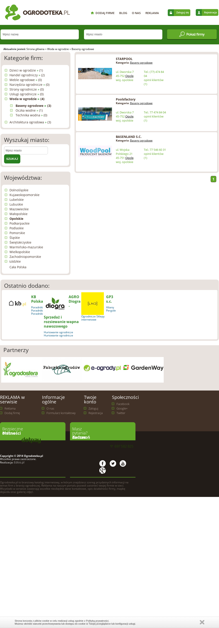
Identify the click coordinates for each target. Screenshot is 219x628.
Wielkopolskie (19, 252)
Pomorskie (17, 233)
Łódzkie (15, 261)
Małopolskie (18, 214)
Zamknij (202, 622)
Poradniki (37, 307)
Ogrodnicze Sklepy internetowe (93, 317)
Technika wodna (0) (31, 115)
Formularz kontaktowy (61, 413)
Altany (110, 307)
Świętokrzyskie (20, 242)
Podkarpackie (19, 223)
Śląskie (14, 237)
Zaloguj (93, 408)
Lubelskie (16, 199)
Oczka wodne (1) (29, 110)
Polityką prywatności (97, 620)
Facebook (122, 404)
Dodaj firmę (12, 413)
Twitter (120, 413)
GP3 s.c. (109, 299)
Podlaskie (16, 228)
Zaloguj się (182, 12)
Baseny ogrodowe (83, 49)
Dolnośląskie (18, 190)
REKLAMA (152, 13)
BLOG (123, 13)
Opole (129, 76)
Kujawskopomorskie (24, 195)
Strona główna (35, 49)
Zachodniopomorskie (25, 256)
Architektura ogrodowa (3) (30, 122)
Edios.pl (18, 462)
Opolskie (16, 218)
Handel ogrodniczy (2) (27, 75)
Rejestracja (210, 12)
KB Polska (37, 299)
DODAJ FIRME (105, 13)
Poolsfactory (125, 99)
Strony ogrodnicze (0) (26, 89)
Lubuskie (16, 204)
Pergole (111, 310)
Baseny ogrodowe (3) (33, 105)
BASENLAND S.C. (129, 136)
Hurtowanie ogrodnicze (58, 332)
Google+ (122, 408)
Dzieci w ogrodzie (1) (26, 70)
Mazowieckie (19, 209)
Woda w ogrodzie (58, 49)
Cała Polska (17, 267)
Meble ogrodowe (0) (25, 80)
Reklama (10, 408)
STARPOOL (124, 59)
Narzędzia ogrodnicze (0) (29, 84)
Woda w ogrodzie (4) (26, 99)
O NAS (136, 13)
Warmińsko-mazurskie (26, 247)
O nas (50, 408)
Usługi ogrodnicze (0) (26, 94)
